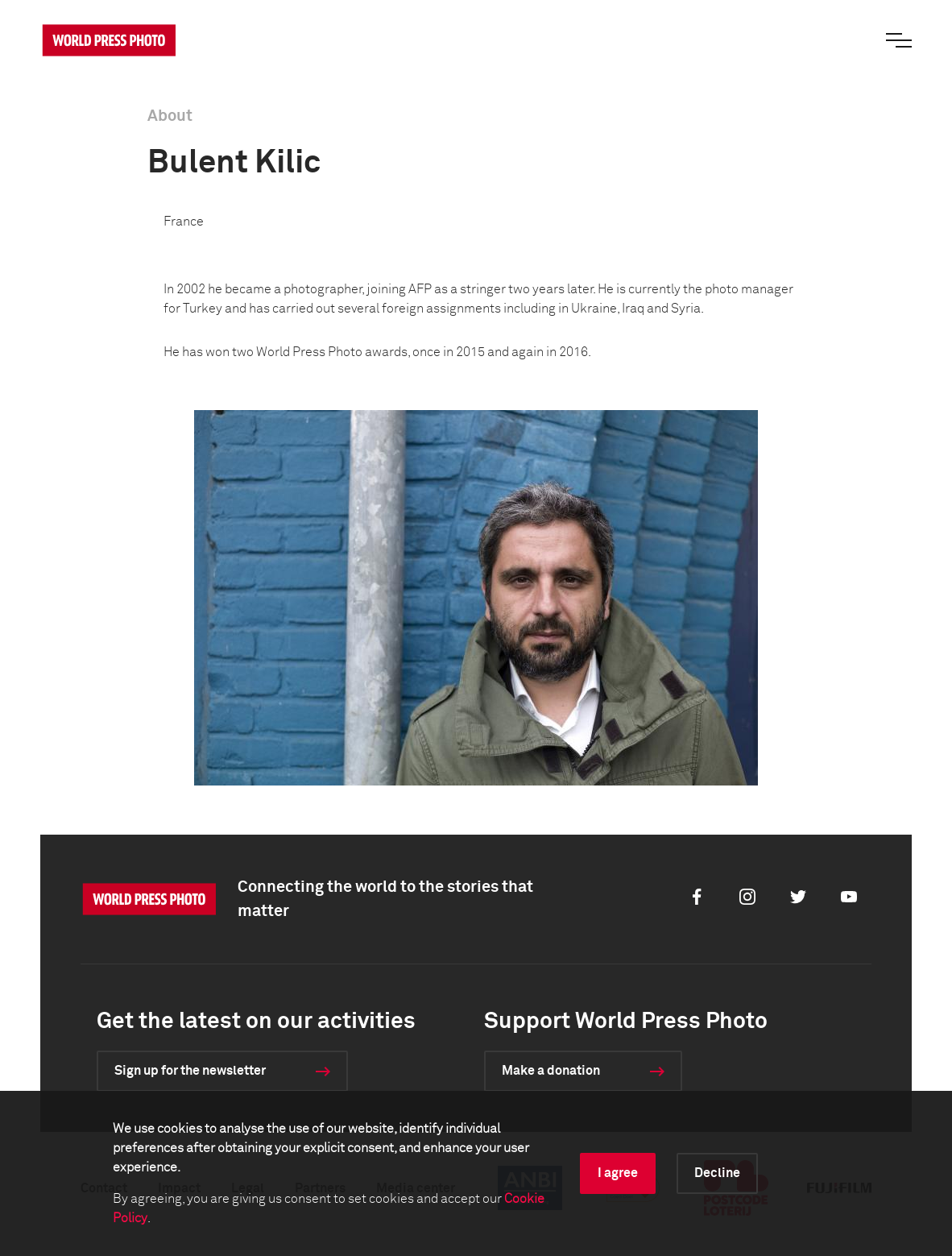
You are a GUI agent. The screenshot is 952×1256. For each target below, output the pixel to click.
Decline (717, 1173)
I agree (618, 1173)
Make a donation (551, 1070)
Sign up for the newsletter (190, 1070)
